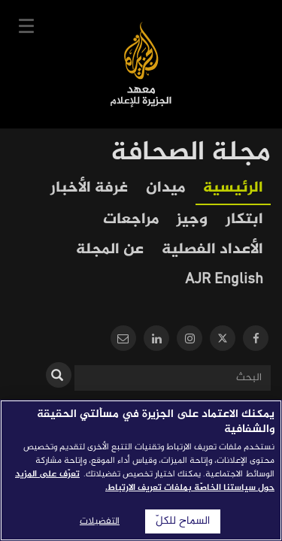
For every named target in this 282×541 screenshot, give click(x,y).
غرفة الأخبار (89, 188)
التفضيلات (100, 521)
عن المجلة (110, 249)
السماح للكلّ (183, 521)
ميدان (165, 188)
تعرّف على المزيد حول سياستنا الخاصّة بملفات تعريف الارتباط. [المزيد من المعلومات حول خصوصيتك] (144, 481)
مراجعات (131, 219)
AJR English (224, 279)
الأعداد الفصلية (212, 249)
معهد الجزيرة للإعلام (141, 64)
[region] (141, 470)
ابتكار (244, 219)
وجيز (192, 219)
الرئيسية (233, 188)
